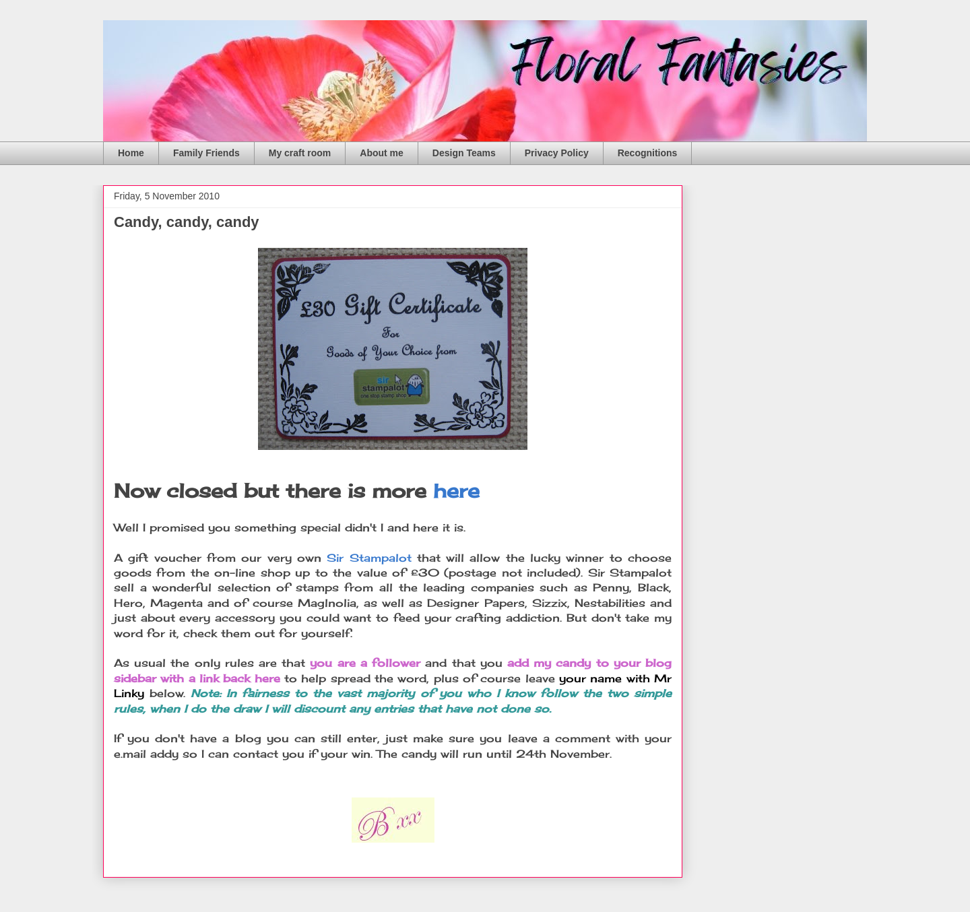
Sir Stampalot (369, 557)
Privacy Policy (557, 153)
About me (381, 153)
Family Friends (206, 153)
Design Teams (464, 153)
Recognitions (648, 153)
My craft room (300, 153)
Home (131, 153)
